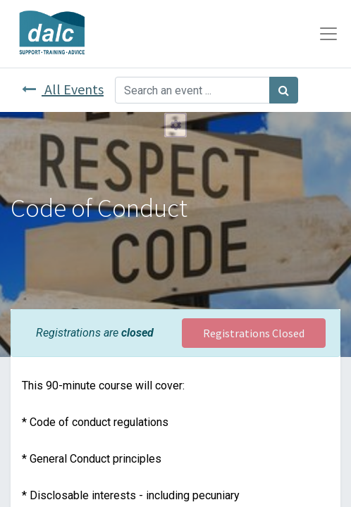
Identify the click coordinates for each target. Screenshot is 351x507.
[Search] (283, 90)
